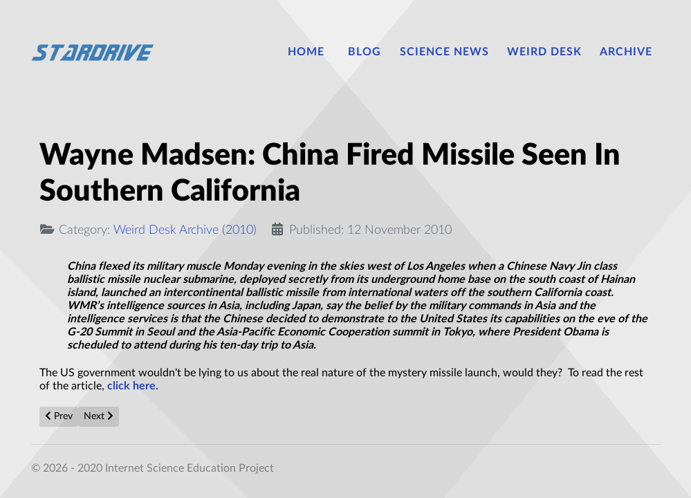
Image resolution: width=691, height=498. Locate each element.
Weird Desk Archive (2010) (185, 230)
